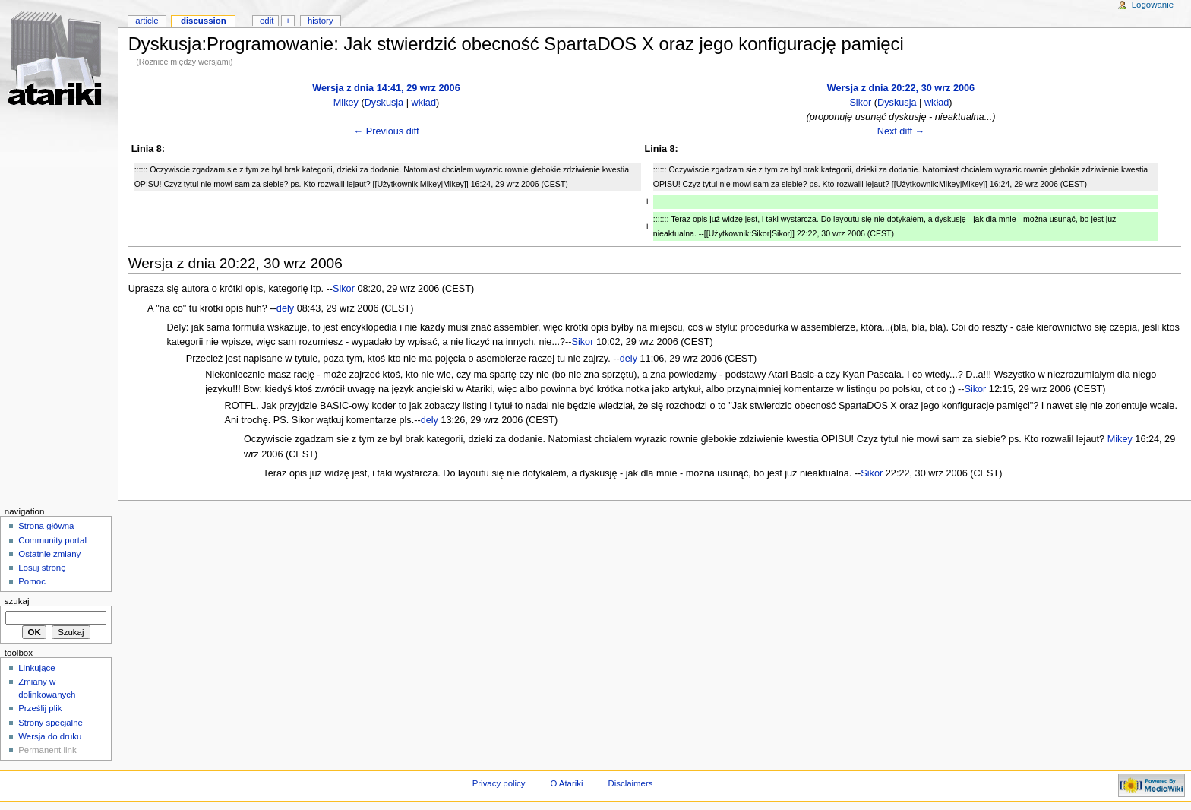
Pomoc (32, 581)
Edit (266, 20)
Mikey (346, 102)
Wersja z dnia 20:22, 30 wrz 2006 (901, 88)
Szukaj (17, 601)
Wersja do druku (49, 736)
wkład (424, 102)
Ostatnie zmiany (49, 553)
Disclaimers (630, 783)
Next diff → (901, 131)
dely (285, 308)
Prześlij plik (40, 708)
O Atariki (566, 783)
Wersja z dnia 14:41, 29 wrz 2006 (386, 88)
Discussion (203, 20)
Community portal (52, 540)
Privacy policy (499, 783)
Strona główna (46, 525)
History (320, 20)
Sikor (860, 102)
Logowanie (1153, 4)
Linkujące (36, 667)
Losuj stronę (41, 567)
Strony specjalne (50, 722)
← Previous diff (386, 131)
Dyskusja (384, 102)
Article (147, 20)
